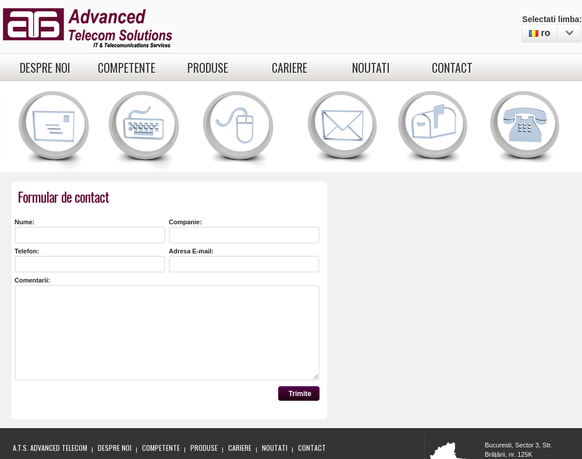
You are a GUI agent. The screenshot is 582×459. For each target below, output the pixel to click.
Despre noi (45, 67)
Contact (452, 67)
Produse (207, 67)
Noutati (371, 67)
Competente (126, 67)
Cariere (289, 67)
